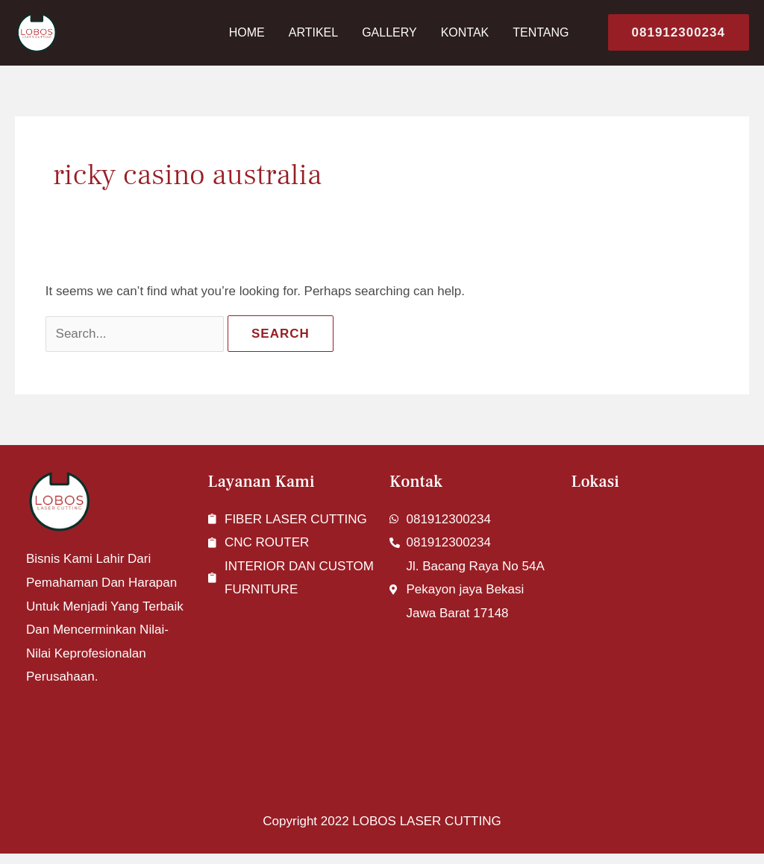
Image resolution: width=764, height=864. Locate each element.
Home (247, 32)
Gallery (389, 32)
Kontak (465, 32)
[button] (672, 32)
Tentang (541, 32)
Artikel (313, 32)
